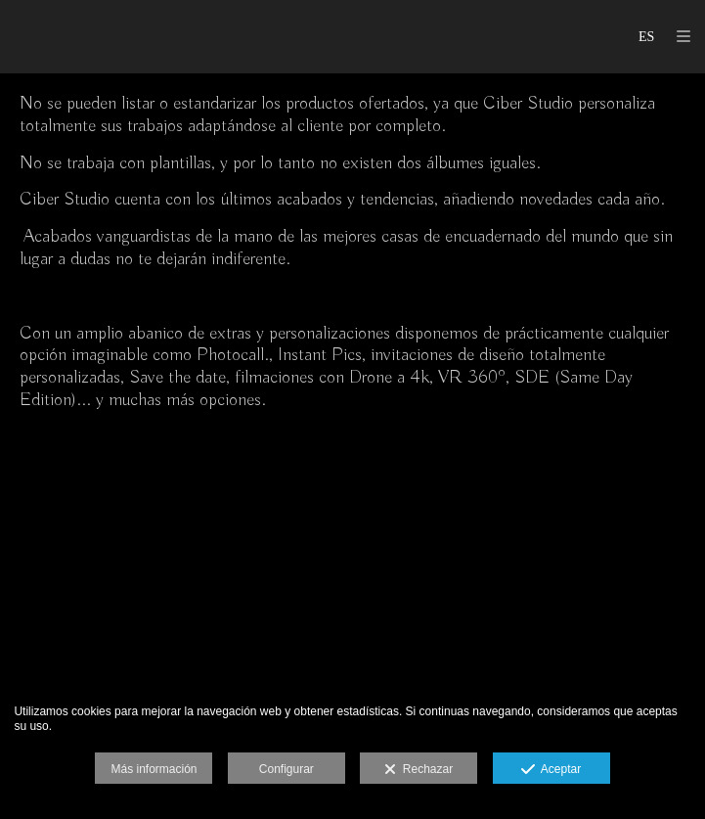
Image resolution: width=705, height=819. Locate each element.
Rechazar (418, 770)
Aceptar (551, 770)
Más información (153, 769)
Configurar (286, 769)
